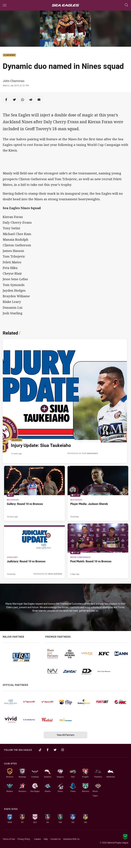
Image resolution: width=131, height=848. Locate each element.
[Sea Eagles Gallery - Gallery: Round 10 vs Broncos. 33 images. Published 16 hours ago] (34, 493)
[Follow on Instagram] (62, 750)
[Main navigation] (4, 5)
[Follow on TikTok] (40, 750)
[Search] (126, 5)
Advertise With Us (71, 839)
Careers (37, 839)
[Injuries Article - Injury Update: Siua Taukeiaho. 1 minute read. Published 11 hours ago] (65, 401)
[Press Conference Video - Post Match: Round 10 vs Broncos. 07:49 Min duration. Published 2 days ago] (98, 550)
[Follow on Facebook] (47, 750)
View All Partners (65, 735)
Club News (9, 55)
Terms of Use (9, 839)
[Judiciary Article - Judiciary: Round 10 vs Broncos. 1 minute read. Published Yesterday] (34, 550)
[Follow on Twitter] (55, 750)
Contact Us (55, 839)
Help (46, 839)
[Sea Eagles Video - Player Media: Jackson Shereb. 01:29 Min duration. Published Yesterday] (98, 493)
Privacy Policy (24, 839)
